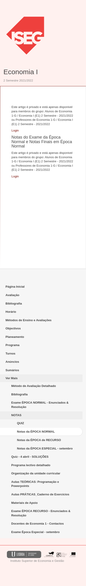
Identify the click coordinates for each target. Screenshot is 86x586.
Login (15, 130)
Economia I (20, 72)
